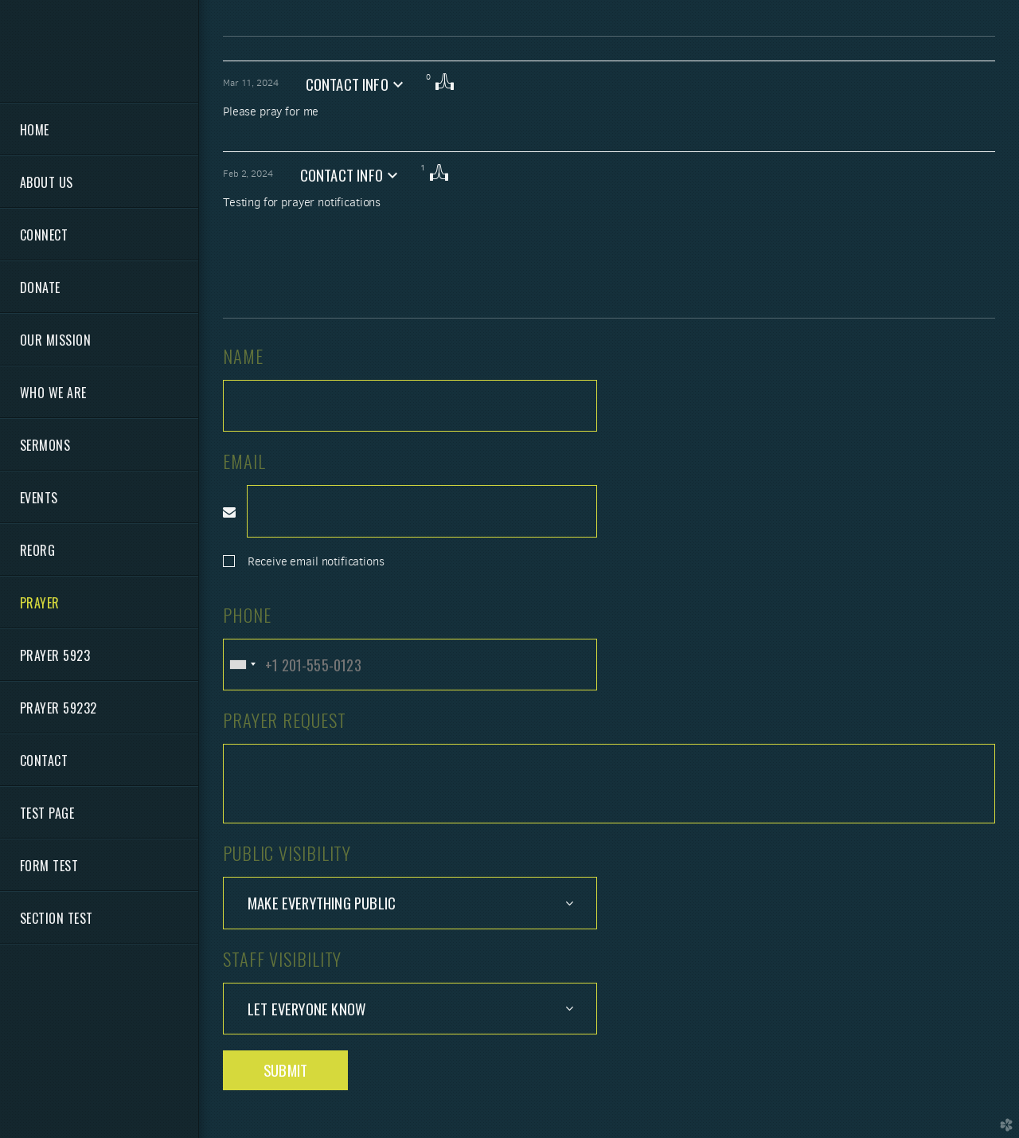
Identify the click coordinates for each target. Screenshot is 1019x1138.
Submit (285, 1070)
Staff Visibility (282, 958)
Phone (247, 614)
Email (244, 461)
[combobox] (242, 664)
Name (243, 355)
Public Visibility (287, 852)
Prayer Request (284, 719)
